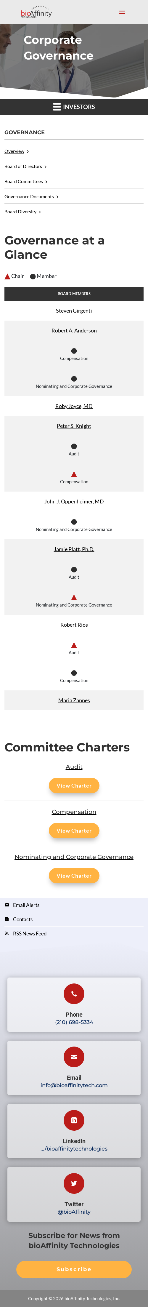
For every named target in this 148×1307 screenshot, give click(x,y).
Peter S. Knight (74, 426)
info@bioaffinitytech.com (74, 1085)
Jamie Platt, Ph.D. (74, 549)
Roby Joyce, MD (74, 406)
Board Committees (23, 181)
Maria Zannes (74, 700)
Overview (14, 151)
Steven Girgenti (74, 310)
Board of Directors (23, 166)
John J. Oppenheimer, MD (74, 501)
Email (74, 1077)
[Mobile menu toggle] (122, 15)
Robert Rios (74, 624)
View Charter (74, 785)
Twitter (74, 1204)
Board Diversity (20, 211)
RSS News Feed (30, 933)
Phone (74, 1014)
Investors (74, 107)
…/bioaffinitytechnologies (74, 1149)
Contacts (23, 919)
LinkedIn (74, 1141)
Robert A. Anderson (74, 330)
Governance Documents (29, 196)
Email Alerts (26, 905)
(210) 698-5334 (74, 1022)
